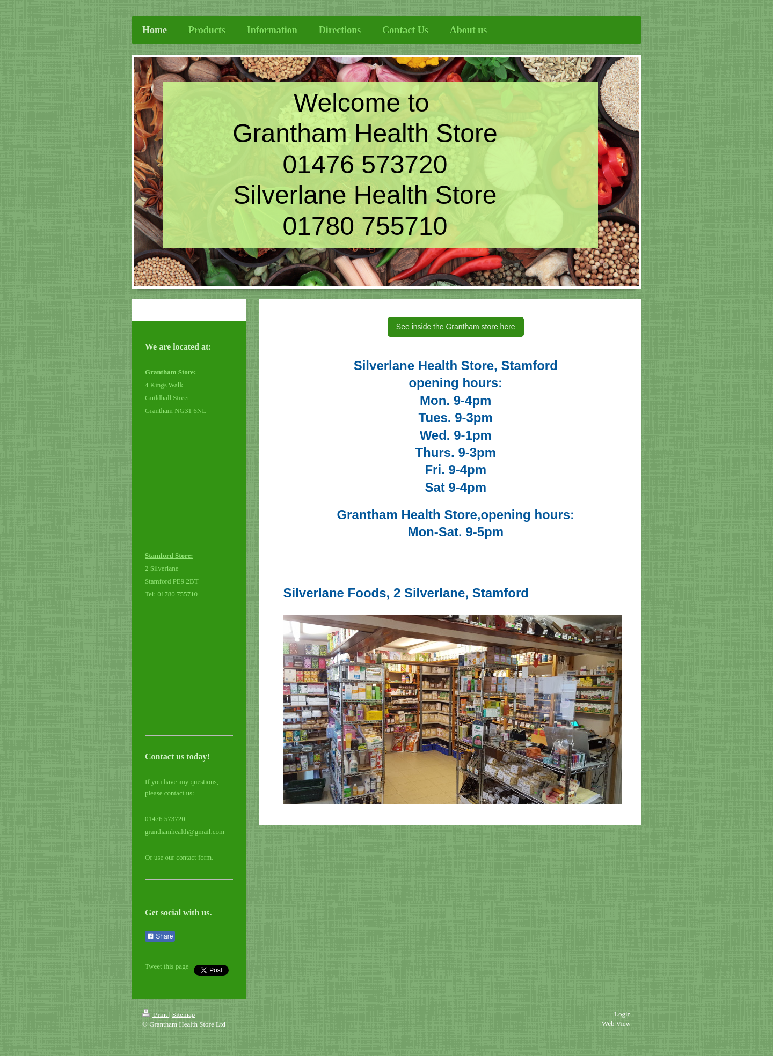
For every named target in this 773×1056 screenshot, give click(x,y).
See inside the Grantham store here (455, 326)
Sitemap (183, 1014)
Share (160, 936)
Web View (616, 1024)
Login (622, 1014)
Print (155, 1014)
